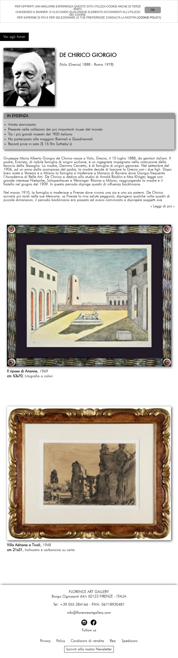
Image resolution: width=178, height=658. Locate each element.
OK (153, 10)
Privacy (45, 641)
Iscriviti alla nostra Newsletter (89, 649)
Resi (113, 641)
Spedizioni (130, 641)
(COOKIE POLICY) (149, 17)
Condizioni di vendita (87, 641)
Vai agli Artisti (14, 37)
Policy (60, 641)
